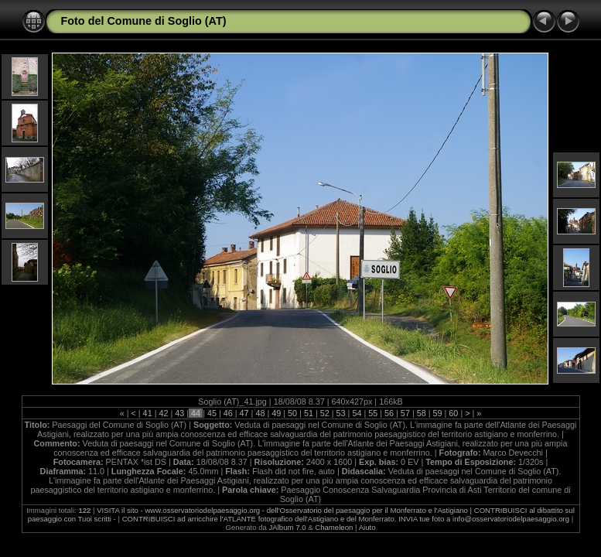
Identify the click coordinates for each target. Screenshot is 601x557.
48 (260, 413)
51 (309, 413)
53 (341, 413)
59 (438, 413)
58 (422, 413)
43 (179, 413)
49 (276, 413)
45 (212, 413)
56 (389, 413)
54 (357, 413)
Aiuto (367, 527)
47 (244, 413)
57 (405, 413)
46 (228, 413)
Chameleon (334, 527)
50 (292, 413)
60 (453, 413)
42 (163, 413)
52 (325, 413)
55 (373, 413)
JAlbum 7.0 (287, 527)
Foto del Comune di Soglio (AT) (144, 21)
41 (148, 413)
